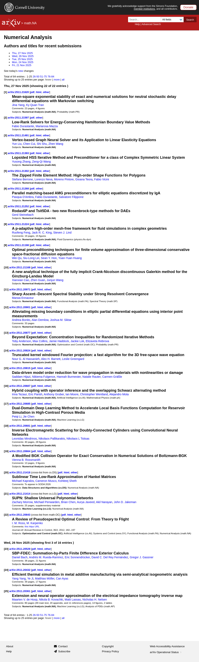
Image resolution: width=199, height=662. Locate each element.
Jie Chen (28, 416)
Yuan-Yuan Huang (70, 258)
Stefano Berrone (22, 179)
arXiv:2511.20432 (20, 569)
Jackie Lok (77, 341)
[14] (6, 350)
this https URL (32, 526)
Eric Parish (35, 394)
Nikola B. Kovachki (51, 599)
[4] (5, 153)
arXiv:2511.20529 (20, 548)
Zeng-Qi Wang (41, 161)
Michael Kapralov (23, 480)
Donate (188, 7)
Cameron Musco (46, 480)
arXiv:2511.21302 (19, 170)
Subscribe (64, 651)
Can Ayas (62, 578)
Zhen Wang (55, 143)
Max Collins (40, 341)
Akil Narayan (104, 502)
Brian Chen (68, 502)
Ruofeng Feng (21, 232)
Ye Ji (30, 578)
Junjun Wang (55, 280)
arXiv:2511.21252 (19, 206)
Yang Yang (19, 578)
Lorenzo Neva (44, 179)
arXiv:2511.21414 (20, 493)
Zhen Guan (38, 280)
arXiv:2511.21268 (19, 188)
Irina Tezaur (19, 394)
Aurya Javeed (86, 502)
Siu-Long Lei (31, 258)
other (46, 92)
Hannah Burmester (69, 376)
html (38, 92)
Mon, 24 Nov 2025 (22, 62)
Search (190, 19)
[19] (6, 451)
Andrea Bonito (21, 319)
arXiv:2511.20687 (20, 385)
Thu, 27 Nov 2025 (22, 53)
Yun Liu (17, 143)
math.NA (30, 23)
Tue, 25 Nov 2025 (22, 59)
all (63, 79)
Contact (63, 646)
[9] (5, 245)
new (20, 70)
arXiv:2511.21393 (19, 153)
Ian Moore (71, 394)
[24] (6, 569)
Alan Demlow (40, 319)
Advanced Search (151, 24)
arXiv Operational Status (166, 652)
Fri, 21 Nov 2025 (21, 65)
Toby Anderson (21, 341)
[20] (6, 472)
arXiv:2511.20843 (20, 514)
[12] (6, 307)
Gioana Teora (84, 179)
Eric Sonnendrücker (77, 557)
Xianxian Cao (20, 280)
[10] (6, 267)
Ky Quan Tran (35, 105)
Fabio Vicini (101, 179)
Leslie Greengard (73, 359)
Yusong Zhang (21, 161)
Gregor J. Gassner (141, 557)
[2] (5, 117)
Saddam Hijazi (21, 376)
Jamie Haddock (59, 341)
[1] (5, 92)
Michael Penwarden (46, 502)
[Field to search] (172, 19)
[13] (6, 332)
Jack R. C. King (42, 232)
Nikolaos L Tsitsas (77, 438)
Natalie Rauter (91, 376)
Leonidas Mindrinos (24, 438)
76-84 (50, 76)
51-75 (43, 76)
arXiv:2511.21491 (19, 135)
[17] (6, 403)
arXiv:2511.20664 (20, 451)
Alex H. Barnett (50, 359)
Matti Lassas (73, 599)
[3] (5, 135)
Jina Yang (18, 105)
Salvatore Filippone (71, 197)
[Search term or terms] (145, 19)
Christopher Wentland (94, 394)
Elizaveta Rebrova (97, 341)
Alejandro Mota (119, 394)
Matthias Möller (44, 578)
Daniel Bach (19, 557)
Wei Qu (16, 258)
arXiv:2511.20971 (20, 289)
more (57, 79)
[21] (6, 493)
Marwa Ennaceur (23, 297)
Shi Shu (42, 143)
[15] (6, 368)
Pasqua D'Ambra (23, 197)
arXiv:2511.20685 (20, 403)
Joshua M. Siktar (61, 319)
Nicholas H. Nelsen (94, 599)
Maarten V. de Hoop (24, 599)
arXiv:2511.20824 (20, 350)
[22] (6, 514)
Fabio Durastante (23, 126)
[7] (5, 206)
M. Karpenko (34, 523)
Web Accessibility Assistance (167, 646)
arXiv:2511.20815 (20, 368)
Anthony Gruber (54, 394)
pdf (32, 92)
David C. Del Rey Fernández (110, 557)
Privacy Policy (110, 651)
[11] (6, 289)
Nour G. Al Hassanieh (26, 359)
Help (137, 24)
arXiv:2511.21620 (19, 92)
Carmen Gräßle (112, 376)
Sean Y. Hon (49, 258)
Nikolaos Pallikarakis (52, 438)
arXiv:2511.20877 (20, 332)
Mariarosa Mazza (47, 126)
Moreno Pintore (64, 179)
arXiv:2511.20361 (20, 591)
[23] (6, 548)
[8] (5, 224)
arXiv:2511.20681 (20, 425)
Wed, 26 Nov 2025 (23, 56)
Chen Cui (29, 143)
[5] (5, 170)
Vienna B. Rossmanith (26, 459)
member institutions (144, 8)
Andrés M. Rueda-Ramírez (46, 557)
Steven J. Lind (62, 232)
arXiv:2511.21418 (20, 472)
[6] (5, 188)
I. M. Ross (18, 523)
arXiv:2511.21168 (20, 267)
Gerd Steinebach (23, 214)
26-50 (36, 76)
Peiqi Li (16, 416)
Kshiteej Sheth (67, 480)
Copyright (108, 646)
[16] (6, 385)
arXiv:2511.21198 (19, 245)
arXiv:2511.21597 (19, 117)
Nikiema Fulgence (43, 376)
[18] (6, 425)
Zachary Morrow (22, 502)
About (9, 646)
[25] (6, 591)
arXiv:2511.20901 (20, 307)
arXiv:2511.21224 (19, 224)
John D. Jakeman (125, 502)
